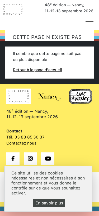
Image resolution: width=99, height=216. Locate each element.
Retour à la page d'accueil (37, 70)
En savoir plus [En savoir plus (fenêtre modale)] (49, 202)
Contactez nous (21, 143)
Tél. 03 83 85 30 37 (25, 137)
